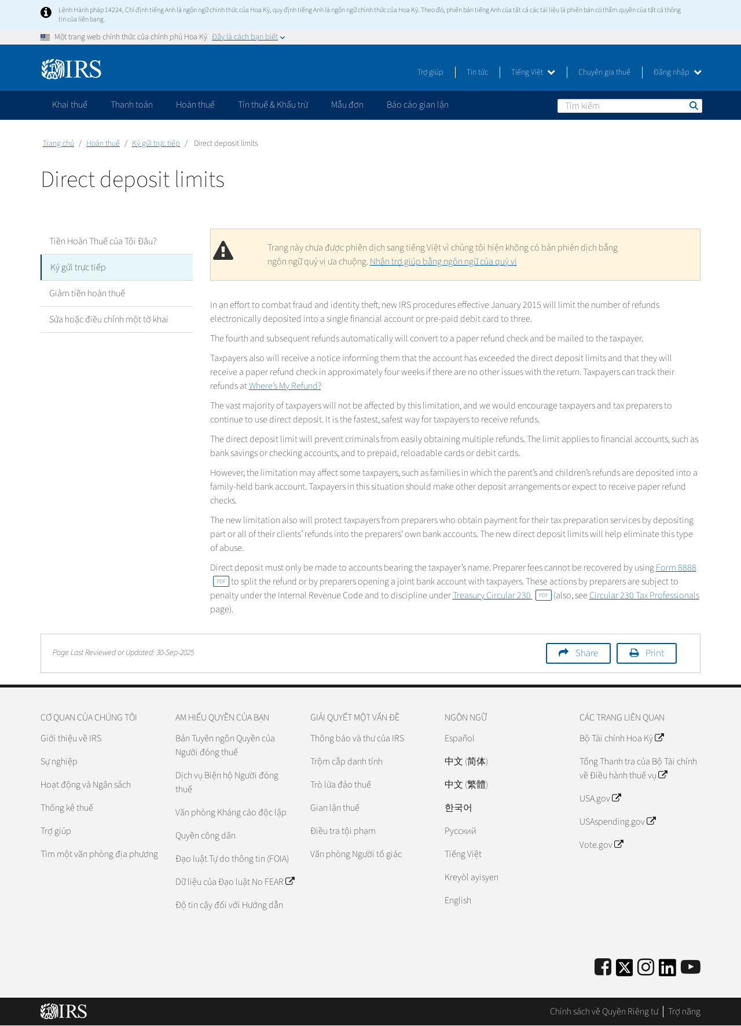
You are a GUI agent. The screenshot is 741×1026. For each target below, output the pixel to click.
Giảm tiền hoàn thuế (87, 293)
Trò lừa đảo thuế (340, 784)
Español (460, 738)
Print (654, 653)
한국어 (458, 807)
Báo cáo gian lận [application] (418, 104)
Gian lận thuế (335, 807)
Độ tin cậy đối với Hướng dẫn (229, 905)
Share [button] (586, 653)
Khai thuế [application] (69, 104)
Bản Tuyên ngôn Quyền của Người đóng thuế (225, 745)
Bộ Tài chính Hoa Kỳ (621, 738)
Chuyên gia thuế (604, 72)
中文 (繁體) (466, 784)
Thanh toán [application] (132, 104)
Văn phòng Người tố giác (356, 854)
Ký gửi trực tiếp (156, 143)
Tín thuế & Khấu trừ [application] (273, 104)
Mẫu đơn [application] (347, 104)
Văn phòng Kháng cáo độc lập (231, 812)
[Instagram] (645, 968)
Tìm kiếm (693, 105)
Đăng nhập (678, 72)
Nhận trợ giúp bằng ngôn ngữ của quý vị (443, 261)
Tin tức (477, 72)
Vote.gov (601, 845)
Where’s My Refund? (285, 386)
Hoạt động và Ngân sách (86, 784)
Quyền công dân (205, 835)
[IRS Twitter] (624, 971)
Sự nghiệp (59, 761)
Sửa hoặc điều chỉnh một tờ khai (108, 319)
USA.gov (600, 798)
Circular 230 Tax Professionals (644, 595)
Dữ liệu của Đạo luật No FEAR (234, 882)
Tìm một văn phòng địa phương (99, 854)
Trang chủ (58, 143)
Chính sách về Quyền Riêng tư (604, 1011)
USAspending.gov (617, 821)
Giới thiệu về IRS (71, 738)
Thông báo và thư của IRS (357, 738)
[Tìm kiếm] (629, 106)
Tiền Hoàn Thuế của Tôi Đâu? (102, 241)
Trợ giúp (430, 72)
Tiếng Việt (533, 72)
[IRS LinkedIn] (667, 971)
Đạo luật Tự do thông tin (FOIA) (232, 858)
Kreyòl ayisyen (471, 877)
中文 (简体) (466, 761)
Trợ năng (684, 1011)
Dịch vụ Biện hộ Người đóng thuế (226, 782)
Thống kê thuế (67, 807)
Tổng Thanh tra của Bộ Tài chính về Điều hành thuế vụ (638, 768)
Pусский (460, 831)
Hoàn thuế (103, 143)
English (458, 900)
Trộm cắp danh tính (346, 761)
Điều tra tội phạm (343, 831)
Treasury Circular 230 (502, 595)
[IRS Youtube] (690, 968)
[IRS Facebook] (603, 968)
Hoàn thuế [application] (195, 104)
